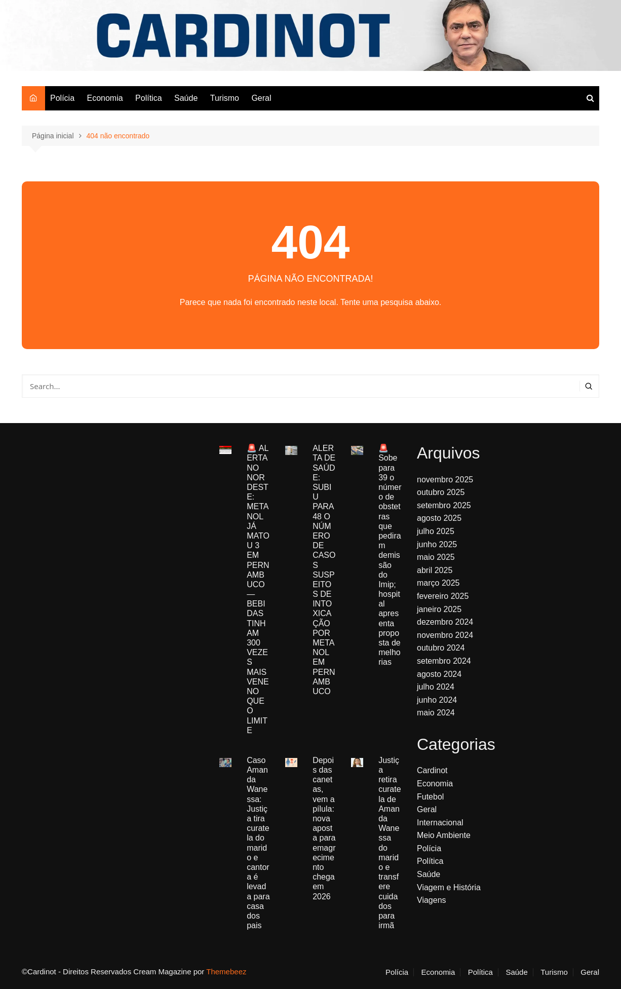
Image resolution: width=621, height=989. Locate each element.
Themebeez (226, 971)
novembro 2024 (445, 635)
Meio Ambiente (444, 835)
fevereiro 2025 (443, 596)
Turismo (224, 98)
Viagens (431, 900)
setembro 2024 (444, 661)
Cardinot (432, 770)
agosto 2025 (439, 518)
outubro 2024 (440, 647)
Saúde (186, 98)
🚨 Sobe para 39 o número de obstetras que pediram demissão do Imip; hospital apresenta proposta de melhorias (389, 555)
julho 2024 (435, 686)
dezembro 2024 (445, 622)
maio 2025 (436, 557)
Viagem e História (449, 887)
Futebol (430, 796)
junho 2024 (437, 700)
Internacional (440, 822)
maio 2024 (436, 712)
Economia (105, 98)
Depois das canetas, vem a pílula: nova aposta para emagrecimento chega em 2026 (324, 828)
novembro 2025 (445, 479)
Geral (261, 98)
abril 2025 (434, 570)
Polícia (62, 98)
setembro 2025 (444, 505)
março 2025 (438, 583)
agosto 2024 (439, 674)
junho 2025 (437, 544)
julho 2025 (435, 531)
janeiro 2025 (439, 609)
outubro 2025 (440, 492)
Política (148, 98)
